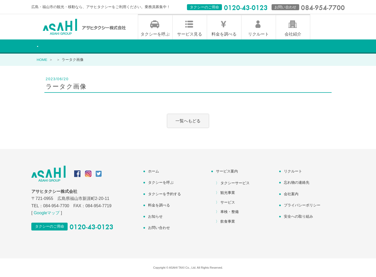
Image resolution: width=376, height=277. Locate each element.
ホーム (153, 171)
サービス (227, 202)
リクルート (258, 34)
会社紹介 (293, 34)
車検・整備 (229, 212)
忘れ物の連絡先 (296, 182)
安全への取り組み (298, 216)
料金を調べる (224, 34)
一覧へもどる (188, 121)
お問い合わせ (159, 228)
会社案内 (291, 194)
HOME (42, 60)
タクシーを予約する (164, 194)
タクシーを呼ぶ (155, 34)
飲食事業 (227, 221)
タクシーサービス (235, 183)
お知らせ (155, 216)
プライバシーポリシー (302, 205)
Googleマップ (47, 213)
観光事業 (227, 193)
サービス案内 (227, 171)
